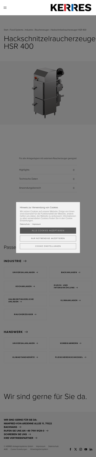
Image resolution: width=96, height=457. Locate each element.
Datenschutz (25, 224)
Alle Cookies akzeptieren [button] (48, 230)
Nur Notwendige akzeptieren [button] (48, 238)
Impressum (36, 224)
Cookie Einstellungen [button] (48, 246)
